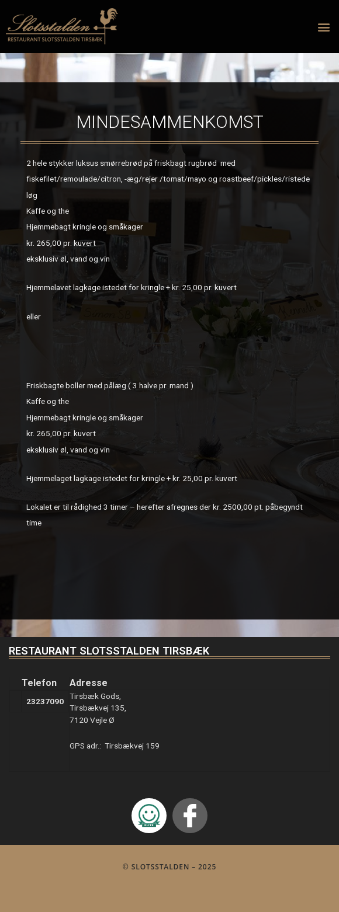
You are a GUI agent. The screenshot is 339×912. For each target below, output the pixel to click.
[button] (323, 26)
